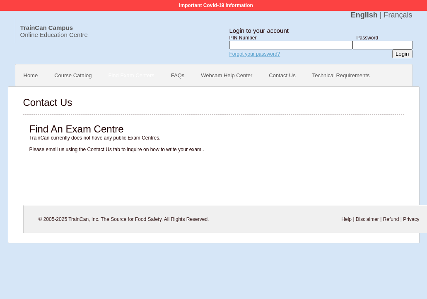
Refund (391, 219)
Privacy (411, 219)
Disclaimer (367, 219)
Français (398, 15)
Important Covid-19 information (216, 5)
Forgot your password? (254, 54)
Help (346, 219)
